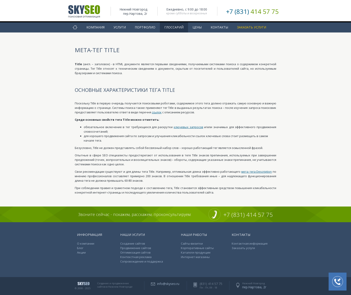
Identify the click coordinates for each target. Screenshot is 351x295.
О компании (85, 243)
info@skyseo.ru (168, 284)
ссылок (157, 112)
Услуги (119, 27)
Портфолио (145, 27)
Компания (95, 27)
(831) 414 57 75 (211, 284)
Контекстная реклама (136, 257)
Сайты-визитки (192, 243)
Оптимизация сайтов (135, 252)
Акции (81, 252)
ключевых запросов (188, 127)
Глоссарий (174, 27)
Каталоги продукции (195, 252)
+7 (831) (252, 11)
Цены (197, 27)
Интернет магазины (195, 257)
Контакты (219, 27)
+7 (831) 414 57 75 (248, 215)
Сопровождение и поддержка (141, 261)
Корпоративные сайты (197, 248)
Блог (80, 248)
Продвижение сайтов (135, 248)
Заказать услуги (251, 27)
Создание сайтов (132, 243)
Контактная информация (250, 243)
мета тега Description (256, 172)
